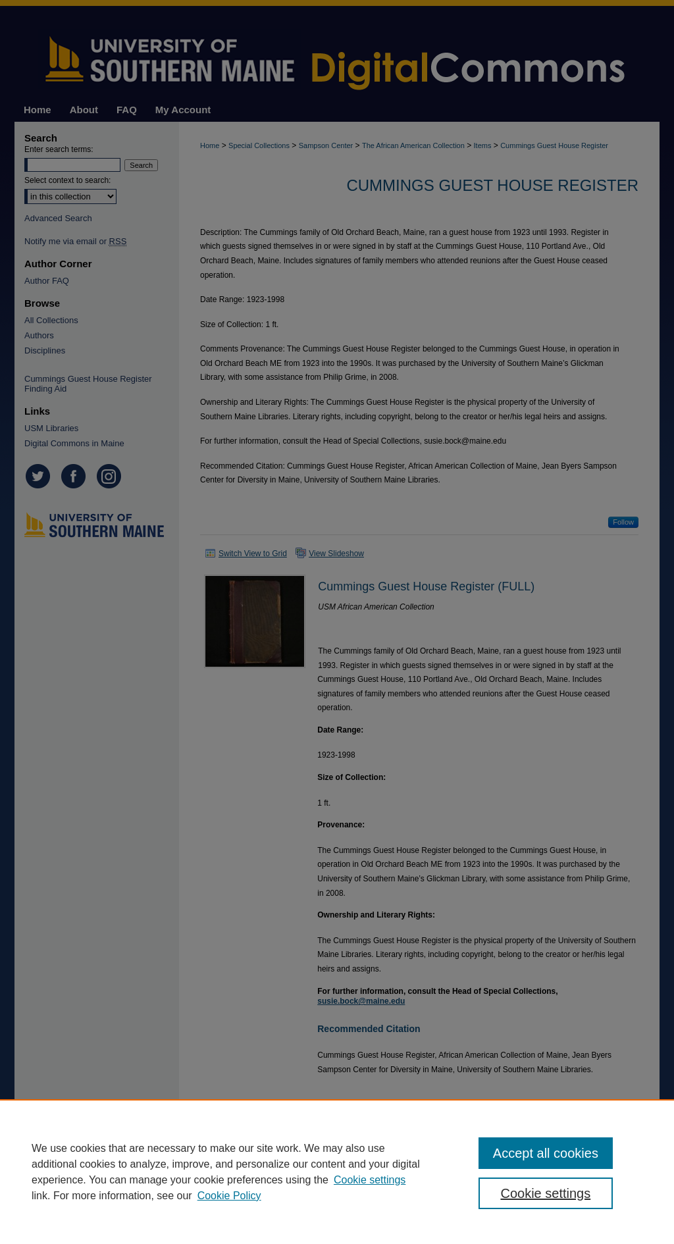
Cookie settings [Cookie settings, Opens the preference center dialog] (545, 1193)
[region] (337, 1171)
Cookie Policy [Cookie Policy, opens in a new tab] (229, 1195)
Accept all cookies (545, 1153)
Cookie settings (369, 1179)
